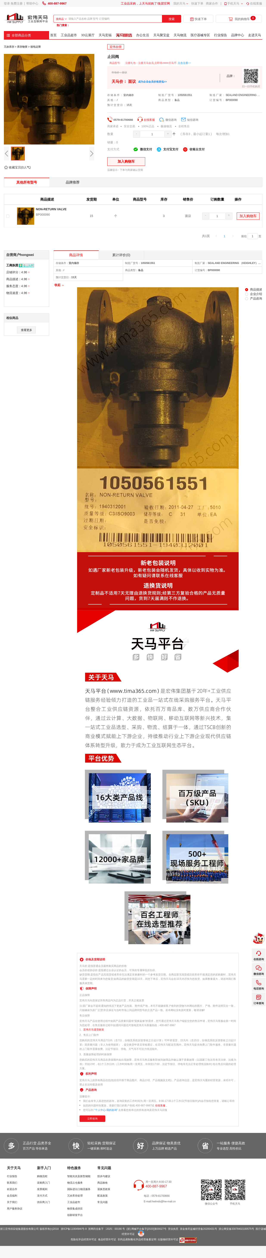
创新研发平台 (75, 1215)
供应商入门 (43, 1202)
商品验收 (102, 1182)
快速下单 (197, 3)
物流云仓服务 (75, 1182)
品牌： (231, 76)
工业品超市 (73, 1202)
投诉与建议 (103, 1176)
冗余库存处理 (75, 1195)
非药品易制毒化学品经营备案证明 (137, 1239)
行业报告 (12, 1176)
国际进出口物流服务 (78, 1189)
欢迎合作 (12, 1189)
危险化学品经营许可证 (83, 1239)
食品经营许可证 (107, 1239)
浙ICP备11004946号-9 (74, 1228)
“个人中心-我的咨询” (106, 1110)
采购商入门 (43, 1182)
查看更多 (26, 330)
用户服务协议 (14, 1208)
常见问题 (102, 1202)
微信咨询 (168, 119)
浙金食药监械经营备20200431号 (198, 1228)
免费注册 (17, 3)
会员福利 (12, 1195)
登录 (7, 3)
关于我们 (12, 1202)
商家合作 (212, 3)
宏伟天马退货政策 (93, 1029)
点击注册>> (184, 62)
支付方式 (42, 1195)
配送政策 (102, 1195)
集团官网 (164, 3)
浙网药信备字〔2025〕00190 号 (106, 1228)
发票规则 (42, 1189)
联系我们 (12, 1182)
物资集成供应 (75, 1208)
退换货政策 (103, 1189)
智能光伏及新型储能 (78, 1176)
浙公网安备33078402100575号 (236, 1228)
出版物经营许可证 (168, 1239)
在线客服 (254, 3)
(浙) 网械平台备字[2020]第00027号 (146, 1228)
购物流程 (42, 1176)
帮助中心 (32, 3)
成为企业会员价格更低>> (152, 81)
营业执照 (173, 1228)
